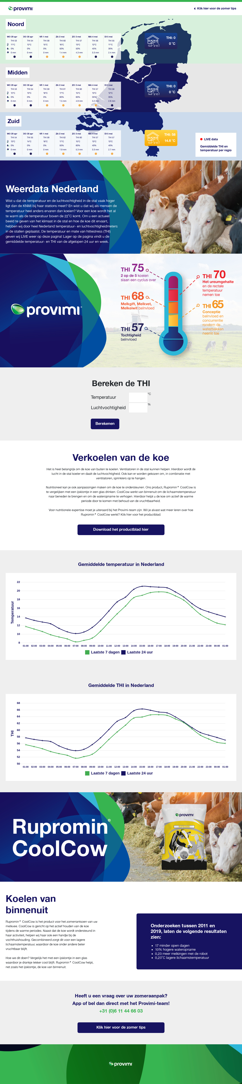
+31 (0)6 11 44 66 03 (121, 1011)
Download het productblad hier (121, 529)
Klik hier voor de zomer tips (121, 1027)
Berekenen (105, 423)
